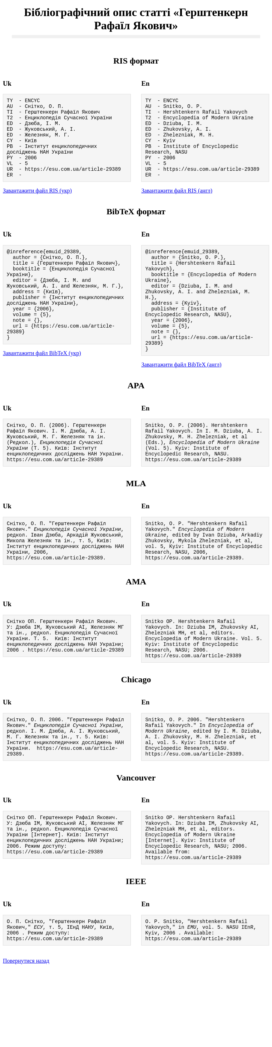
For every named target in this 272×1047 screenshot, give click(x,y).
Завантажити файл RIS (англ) (176, 206)
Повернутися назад (26, 1038)
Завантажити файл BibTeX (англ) (181, 399)
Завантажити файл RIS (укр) (37, 206)
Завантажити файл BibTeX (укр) (42, 385)
